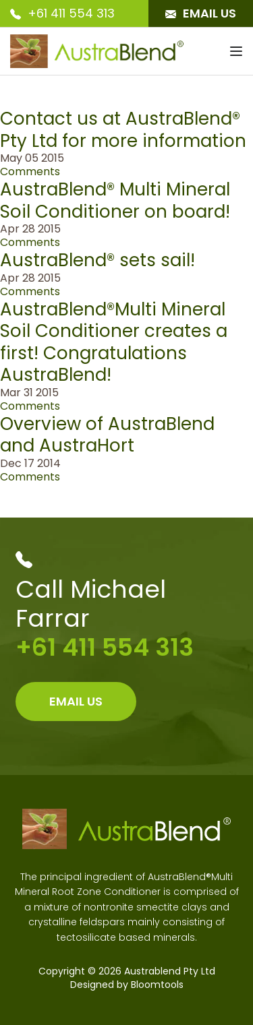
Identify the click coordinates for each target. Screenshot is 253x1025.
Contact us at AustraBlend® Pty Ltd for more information (123, 129)
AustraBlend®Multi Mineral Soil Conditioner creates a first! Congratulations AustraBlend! (113, 342)
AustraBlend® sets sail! (97, 260)
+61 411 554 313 (62, 13)
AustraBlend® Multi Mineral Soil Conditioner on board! (115, 200)
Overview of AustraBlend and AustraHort (107, 435)
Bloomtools (157, 984)
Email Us (200, 13)
